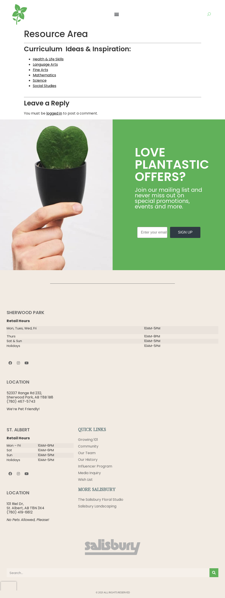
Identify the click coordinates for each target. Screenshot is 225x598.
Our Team (87, 452)
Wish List (85, 479)
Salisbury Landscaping (97, 506)
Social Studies (44, 85)
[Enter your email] (152, 232)
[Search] (213, 572)
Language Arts (45, 64)
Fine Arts (40, 69)
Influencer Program (95, 466)
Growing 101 (88, 439)
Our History (88, 459)
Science (40, 80)
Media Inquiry (89, 472)
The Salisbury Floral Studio (100, 499)
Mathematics (44, 75)
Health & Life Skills (48, 59)
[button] (116, 14)
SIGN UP (185, 232)
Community (88, 446)
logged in (54, 113)
